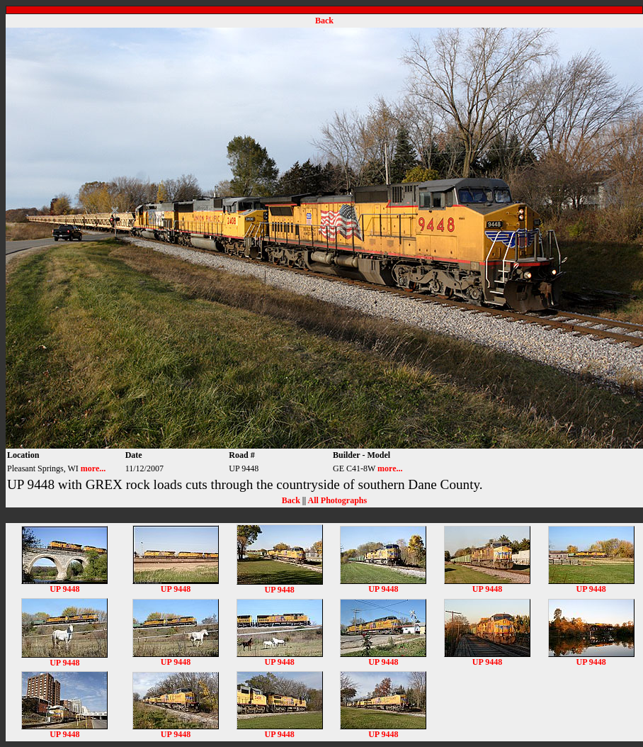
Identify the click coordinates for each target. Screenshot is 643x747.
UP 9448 (64, 585)
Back (324, 21)
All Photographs (337, 500)
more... (93, 468)
